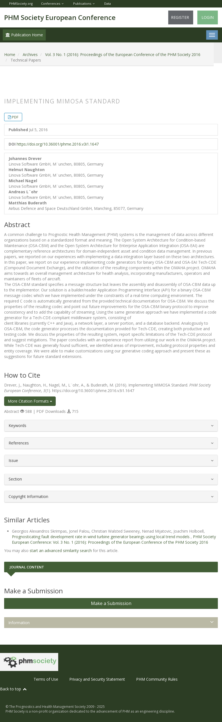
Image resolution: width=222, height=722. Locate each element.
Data (107, 3)
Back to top (13, 689)
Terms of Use (46, 679)
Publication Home (24, 34)
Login (207, 17)
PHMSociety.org (21, 3)
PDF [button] (15, 117)
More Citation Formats (30, 401)
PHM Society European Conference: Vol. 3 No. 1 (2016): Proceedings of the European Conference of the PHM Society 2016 (114, 539)
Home (9, 54)
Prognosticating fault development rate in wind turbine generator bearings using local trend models (101, 536)
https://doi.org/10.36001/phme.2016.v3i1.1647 (58, 144)
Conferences (50, 3)
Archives (30, 54)
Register (180, 17)
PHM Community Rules (157, 679)
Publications (82, 3)
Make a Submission (111, 603)
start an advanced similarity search (61, 550)
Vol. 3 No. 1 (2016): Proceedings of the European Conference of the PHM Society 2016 (122, 54)
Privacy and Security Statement (97, 679)
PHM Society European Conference (60, 17)
